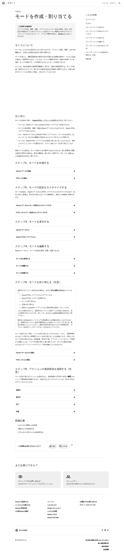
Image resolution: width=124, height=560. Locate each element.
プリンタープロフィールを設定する (30, 432)
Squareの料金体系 (21, 508)
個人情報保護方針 (103, 543)
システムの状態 (52, 511)
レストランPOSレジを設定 (27, 425)
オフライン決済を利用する (55, 313)
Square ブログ (52, 514)
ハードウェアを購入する (22, 505)
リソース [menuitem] (105, 3)
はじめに (88, 23)
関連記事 (88, 59)
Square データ (63, 34)
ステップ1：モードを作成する (95, 27)
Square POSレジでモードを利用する (45, 120)
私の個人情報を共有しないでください (97, 540)
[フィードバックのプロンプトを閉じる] (72, 445)
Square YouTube (53, 517)
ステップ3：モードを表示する (95, 38)
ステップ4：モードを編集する (95, 41)
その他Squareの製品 (21, 511)
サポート (11, 3)
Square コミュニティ (54, 508)
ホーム (18, 11)
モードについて (90, 19)
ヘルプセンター (52, 505)
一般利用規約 (105, 546)
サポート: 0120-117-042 (88, 505)
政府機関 (106, 549)
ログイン (113, 3)
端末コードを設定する (26, 428)
